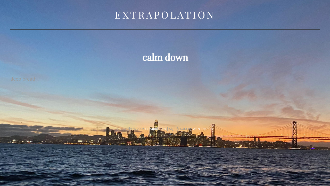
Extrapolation (165, 14)
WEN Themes (203, 123)
